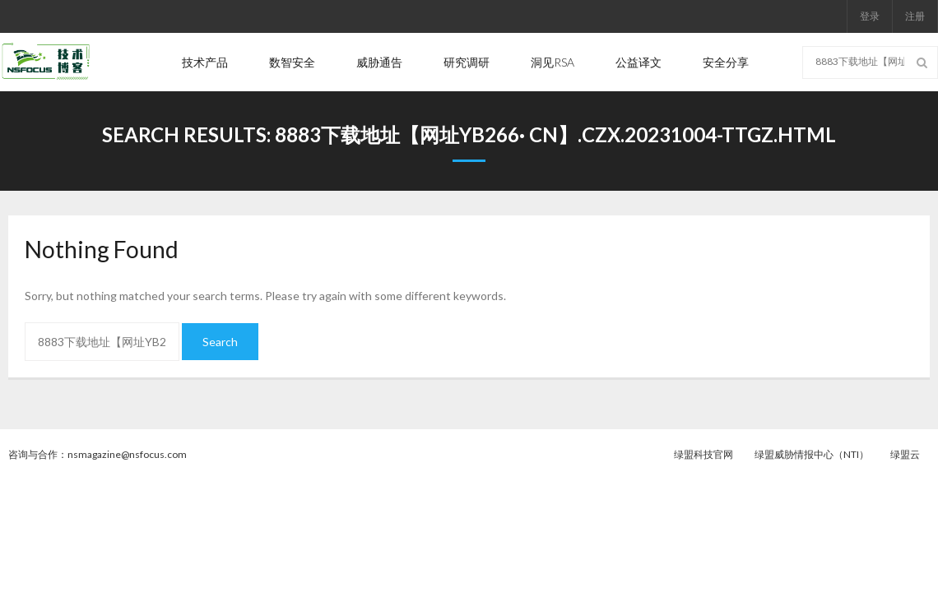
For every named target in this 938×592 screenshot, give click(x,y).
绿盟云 (905, 454)
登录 (870, 16)
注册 (915, 16)
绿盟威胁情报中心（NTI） (812, 454)
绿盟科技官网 (703, 454)
